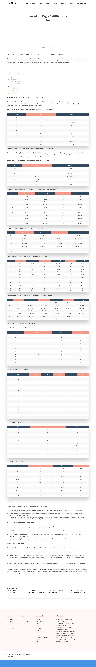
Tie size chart (26, 623)
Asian (38, 619)
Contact (11, 621)
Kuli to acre (53, 592)
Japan (38, 635)
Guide (10, 626)
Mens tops (14, 94)
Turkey (38, 639)
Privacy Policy (10, 656)
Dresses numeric (16, 85)
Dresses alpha (15, 86)
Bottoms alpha (15, 83)
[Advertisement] (48, 35)
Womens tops (15, 90)
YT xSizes (11, 628)
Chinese (39, 626)
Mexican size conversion (43, 637)
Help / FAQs (12, 623)
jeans (84, 59)
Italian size (39, 632)
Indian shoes (40, 630)
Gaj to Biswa (11, 590)
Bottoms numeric (16, 81)
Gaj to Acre (11, 592)
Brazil (38, 623)
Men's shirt (25, 626)
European (39, 628)
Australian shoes (41, 621)
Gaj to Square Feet (34, 590)
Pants (24, 619)
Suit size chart (26, 621)
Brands (48, 13)
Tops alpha (14, 79)
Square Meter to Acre (77, 592)
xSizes (54, 48)
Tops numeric (15, 78)
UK (37, 641)
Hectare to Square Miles (36, 592)
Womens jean (15, 88)
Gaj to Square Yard (76, 590)
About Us (11, 619)
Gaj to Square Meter (56, 590)
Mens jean (14, 92)
